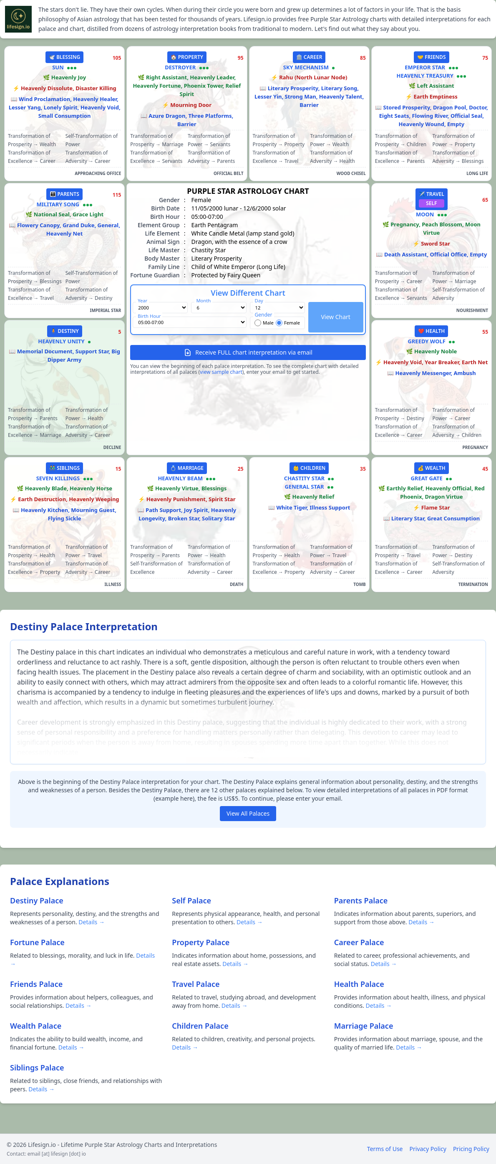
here (186, 798)
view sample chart (221, 371)
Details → (91, 922)
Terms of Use (385, 1149)
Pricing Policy (471, 1149)
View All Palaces (248, 813)
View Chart (335, 317)
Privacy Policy (428, 1149)
